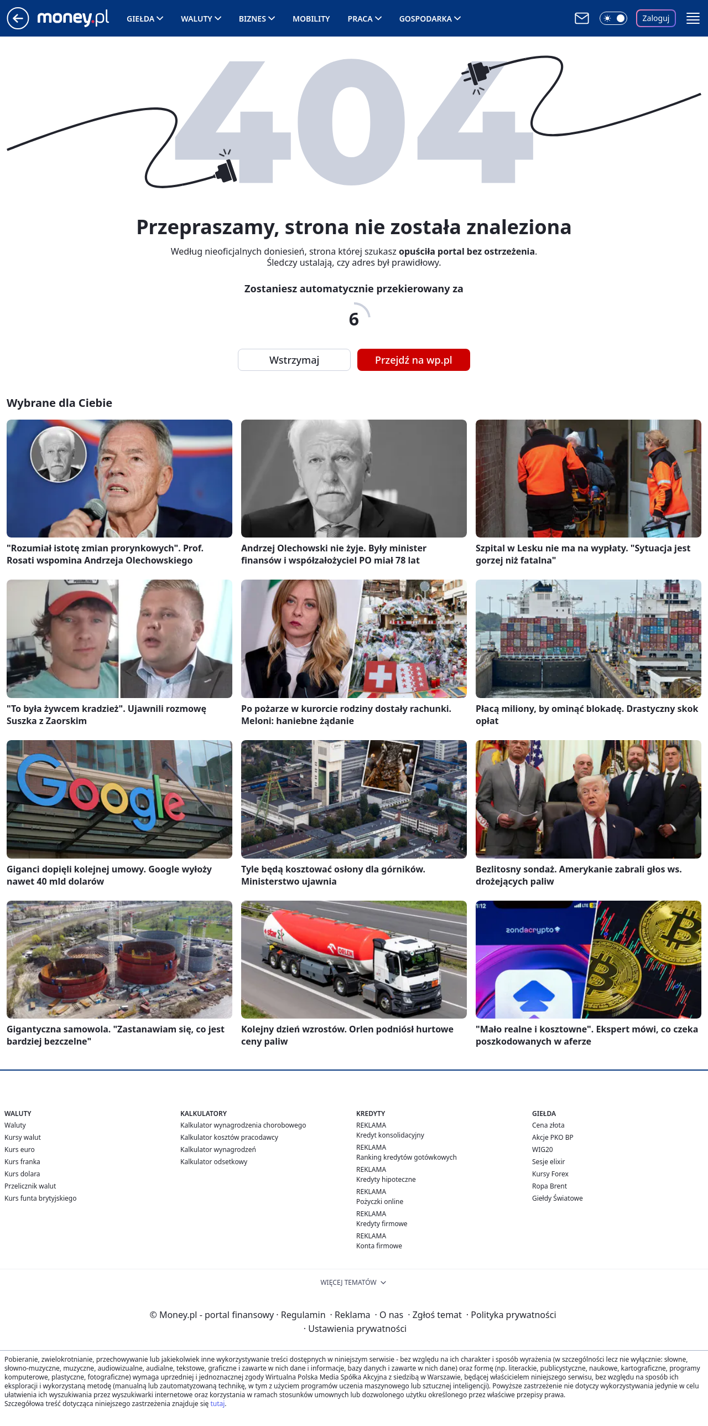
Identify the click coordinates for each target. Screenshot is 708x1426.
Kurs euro (19, 1149)
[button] (693, 18)
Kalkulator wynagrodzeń (218, 1149)
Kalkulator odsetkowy (213, 1161)
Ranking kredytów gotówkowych (406, 1157)
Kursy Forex (550, 1174)
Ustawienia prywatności (355, 1328)
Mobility (311, 18)
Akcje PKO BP (553, 1137)
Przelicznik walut (30, 1186)
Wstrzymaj (294, 359)
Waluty (196, 18)
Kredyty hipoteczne (386, 1179)
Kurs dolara (22, 1174)
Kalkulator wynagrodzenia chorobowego (243, 1125)
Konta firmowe (379, 1246)
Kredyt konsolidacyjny (390, 1135)
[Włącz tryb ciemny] (613, 18)
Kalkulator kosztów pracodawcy (229, 1137)
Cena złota (548, 1125)
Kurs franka (22, 1161)
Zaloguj (656, 18)
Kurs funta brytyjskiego (40, 1198)
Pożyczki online (379, 1201)
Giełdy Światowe (557, 1198)
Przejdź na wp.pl (413, 359)
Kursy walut (22, 1137)
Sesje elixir (548, 1161)
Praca (360, 18)
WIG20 (542, 1149)
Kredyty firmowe (382, 1223)
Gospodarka (425, 18)
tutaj (217, 1403)
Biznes (252, 18)
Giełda (140, 18)
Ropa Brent (549, 1186)
